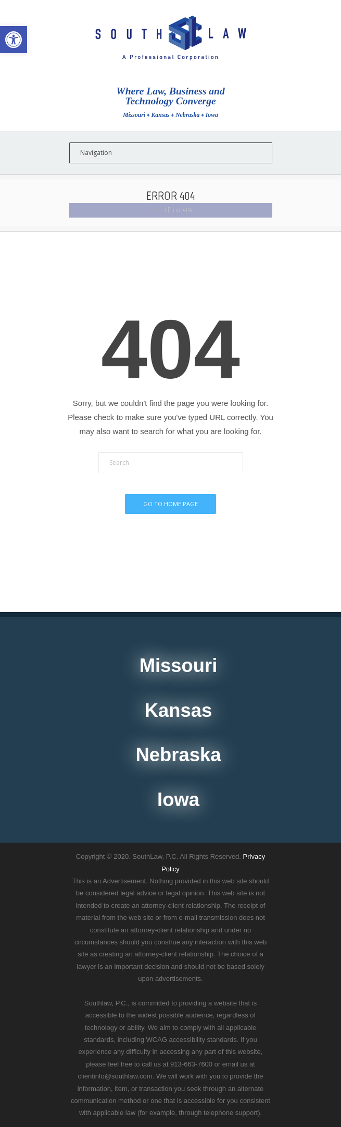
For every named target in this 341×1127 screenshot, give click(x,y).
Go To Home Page (170, 504)
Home (156, 210)
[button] (13, 39)
